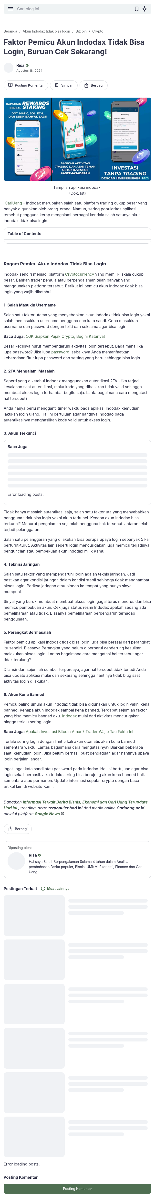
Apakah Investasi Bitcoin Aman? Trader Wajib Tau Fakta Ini (79, 731)
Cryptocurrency (79, 274)
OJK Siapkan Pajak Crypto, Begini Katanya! (65, 336)
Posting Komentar (26, 85)
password (60, 352)
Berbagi (93, 85)
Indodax (69, 715)
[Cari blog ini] (73, 9)
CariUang (13, 203)
